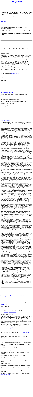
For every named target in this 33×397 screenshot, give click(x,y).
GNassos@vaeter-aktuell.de (10, 312)
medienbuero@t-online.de (23, 332)
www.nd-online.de (4, 21)
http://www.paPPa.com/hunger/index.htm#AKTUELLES (12, 295)
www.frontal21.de (15, 73)
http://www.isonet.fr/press (6, 304)
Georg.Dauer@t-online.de (9, 327)
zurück (2, 384)
